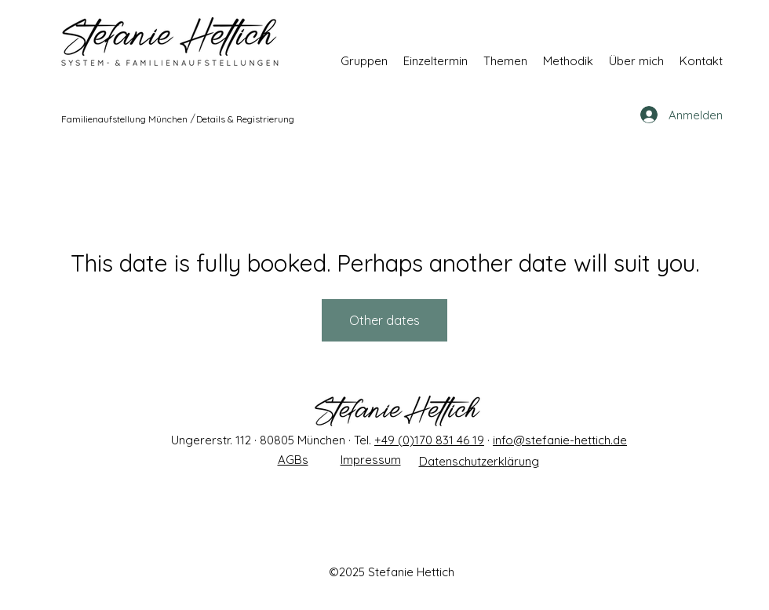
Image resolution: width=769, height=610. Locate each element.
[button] (364, 61)
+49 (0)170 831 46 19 (429, 440)
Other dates (384, 320)
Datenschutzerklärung (479, 461)
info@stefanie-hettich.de (560, 440)
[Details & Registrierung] (246, 118)
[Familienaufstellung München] (125, 118)
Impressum (371, 459)
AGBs (293, 459)
